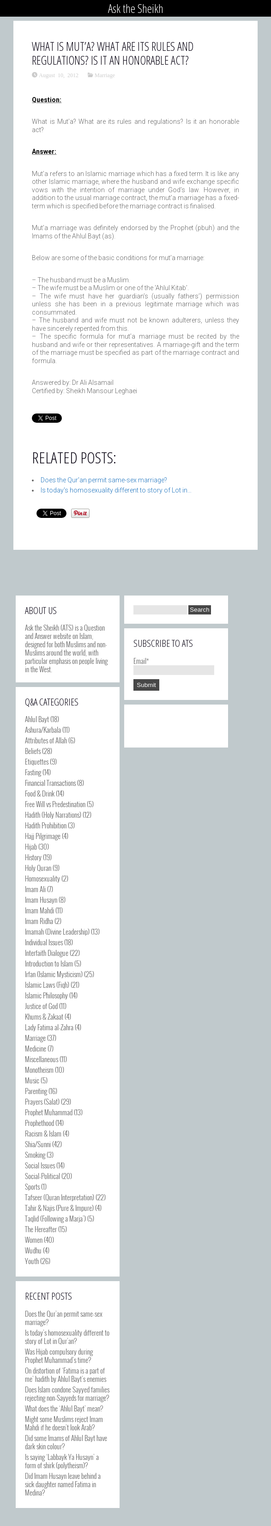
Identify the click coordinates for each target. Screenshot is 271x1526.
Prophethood (39, 1123)
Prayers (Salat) (42, 1101)
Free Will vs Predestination (55, 804)
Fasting (33, 772)
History (33, 857)
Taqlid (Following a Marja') (55, 1218)
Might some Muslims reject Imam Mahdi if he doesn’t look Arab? (64, 1423)
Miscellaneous (41, 1059)
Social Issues (40, 1165)
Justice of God (41, 1006)
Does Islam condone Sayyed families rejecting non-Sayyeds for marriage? (67, 1393)
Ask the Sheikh (135, 8)
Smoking (35, 1154)
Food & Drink (39, 793)
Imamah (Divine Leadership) (57, 931)
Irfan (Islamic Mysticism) (54, 974)
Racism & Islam (43, 1133)
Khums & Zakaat (44, 1016)
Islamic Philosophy (46, 995)
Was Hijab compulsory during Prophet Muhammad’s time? (59, 1355)
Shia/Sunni (38, 1144)
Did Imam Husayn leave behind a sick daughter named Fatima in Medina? (63, 1484)
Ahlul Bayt (37, 719)
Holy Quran (38, 868)
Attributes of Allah (46, 740)
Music (32, 1080)
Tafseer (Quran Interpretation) (59, 1197)
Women (33, 1239)
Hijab (31, 846)
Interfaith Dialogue (46, 953)
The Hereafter (41, 1229)
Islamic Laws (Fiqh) (47, 984)
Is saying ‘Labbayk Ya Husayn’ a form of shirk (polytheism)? (62, 1461)
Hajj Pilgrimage (42, 836)
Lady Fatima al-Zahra (49, 1027)
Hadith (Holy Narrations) (53, 814)
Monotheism (39, 1069)
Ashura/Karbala (43, 729)
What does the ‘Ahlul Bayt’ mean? (64, 1408)
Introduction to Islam (49, 963)
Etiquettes (36, 761)
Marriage (105, 75)
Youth (32, 1261)
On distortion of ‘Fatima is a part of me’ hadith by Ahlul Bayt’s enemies (65, 1374)
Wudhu (33, 1250)
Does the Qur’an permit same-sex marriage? (63, 1317)
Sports (32, 1186)
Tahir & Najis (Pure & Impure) (59, 1208)
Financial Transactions (50, 783)
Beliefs (33, 751)
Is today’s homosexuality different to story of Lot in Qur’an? (67, 1336)
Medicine (35, 1048)
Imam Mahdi (39, 910)
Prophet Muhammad (48, 1112)
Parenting (36, 1091)
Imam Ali (35, 889)
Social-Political (42, 1176)
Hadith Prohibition (45, 825)
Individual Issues (44, 942)
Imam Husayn (41, 899)
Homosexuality (42, 878)
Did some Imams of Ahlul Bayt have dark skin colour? (66, 1442)
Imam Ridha (39, 921)
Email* (173, 665)
